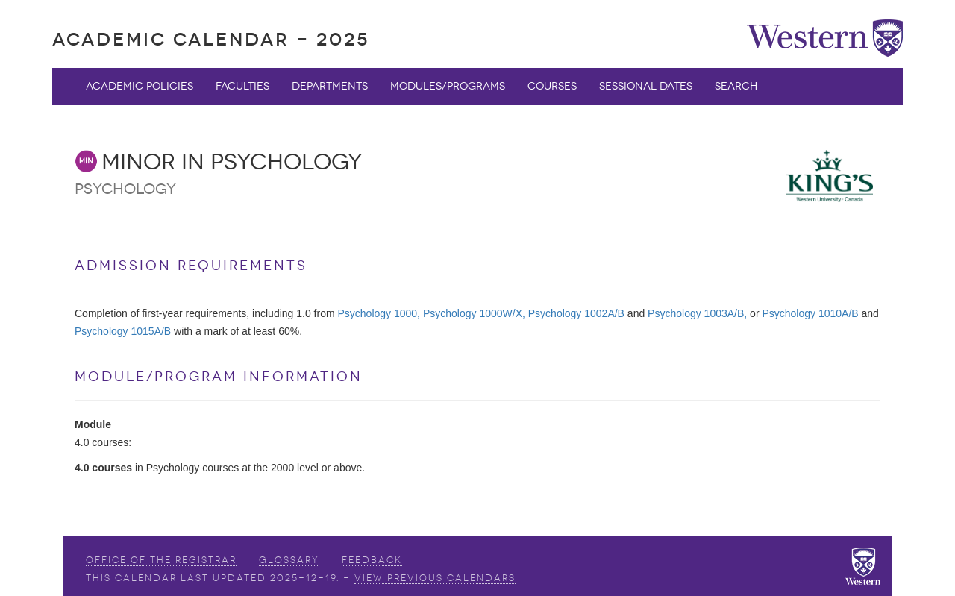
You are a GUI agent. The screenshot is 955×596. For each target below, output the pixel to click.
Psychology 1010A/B (810, 313)
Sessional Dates (645, 86)
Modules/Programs (447, 86)
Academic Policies (139, 86)
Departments (330, 86)
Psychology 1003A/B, (697, 313)
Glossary (289, 560)
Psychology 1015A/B (123, 331)
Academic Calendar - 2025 (210, 39)
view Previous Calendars (435, 578)
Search (736, 86)
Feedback (372, 560)
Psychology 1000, (378, 313)
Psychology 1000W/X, (474, 313)
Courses (552, 86)
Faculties (242, 86)
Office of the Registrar (161, 560)
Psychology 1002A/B (576, 313)
